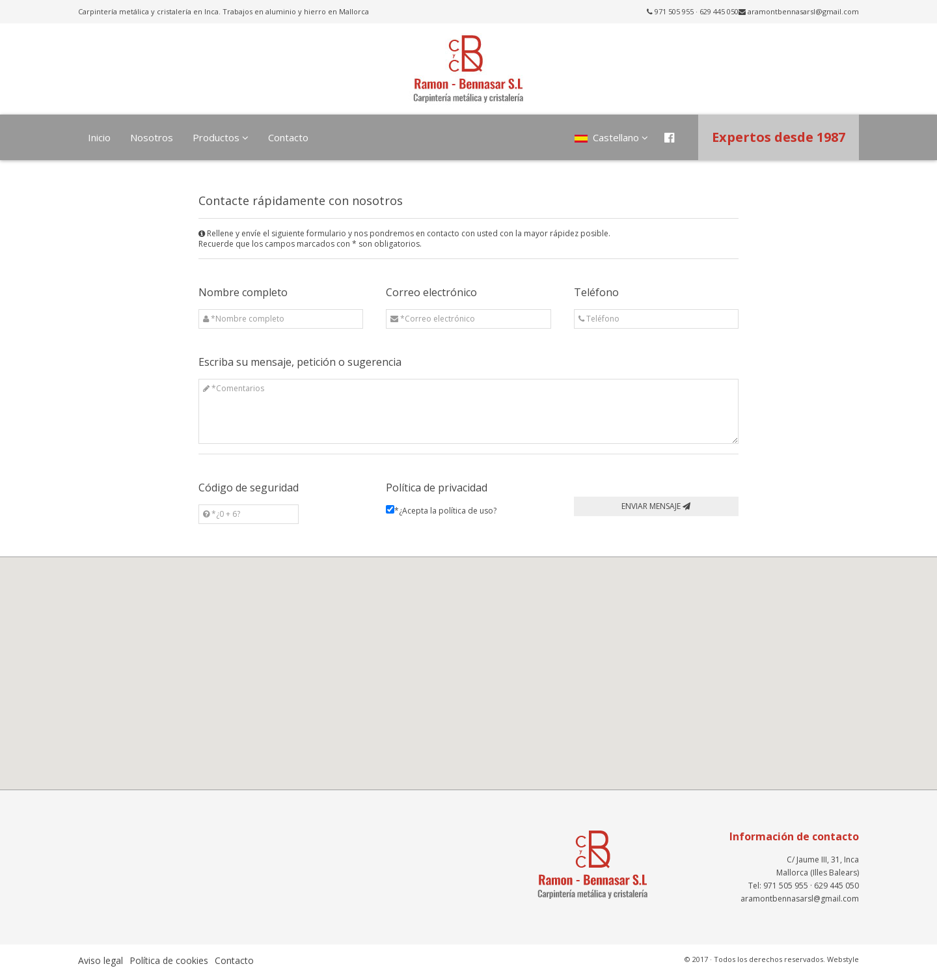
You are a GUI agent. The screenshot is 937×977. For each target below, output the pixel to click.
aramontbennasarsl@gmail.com (803, 11)
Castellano (611, 137)
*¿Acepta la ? (445, 511)
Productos (221, 137)
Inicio (99, 137)
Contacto (288, 137)
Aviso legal (100, 960)
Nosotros (151, 137)
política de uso (466, 511)
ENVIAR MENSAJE (655, 506)
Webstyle (843, 959)
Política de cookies (168, 960)
